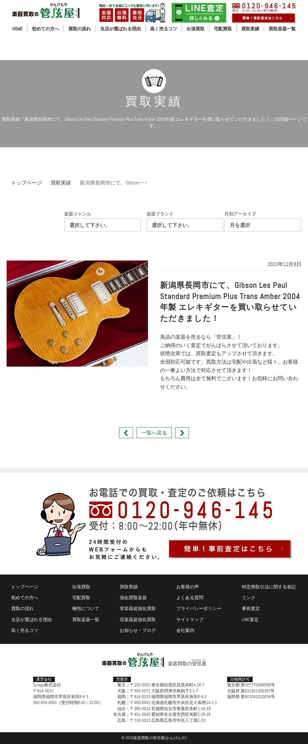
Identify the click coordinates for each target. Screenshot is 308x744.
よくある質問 (189, 597)
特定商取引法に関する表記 (269, 587)
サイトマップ (189, 619)
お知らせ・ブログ (138, 630)
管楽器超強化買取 (138, 608)
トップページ (26, 182)
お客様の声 (187, 587)
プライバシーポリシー (198, 608)
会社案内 (185, 630)
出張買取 (195, 29)
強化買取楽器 (133, 597)
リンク (248, 597)
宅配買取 (223, 29)
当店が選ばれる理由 (120, 29)
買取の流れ (79, 29)
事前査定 (251, 608)
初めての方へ (45, 29)
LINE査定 (250, 619)
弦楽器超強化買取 (138, 619)
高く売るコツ (163, 29)
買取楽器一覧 (282, 29)
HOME (17, 29)
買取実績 (250, 29)
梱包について (85, 608)
